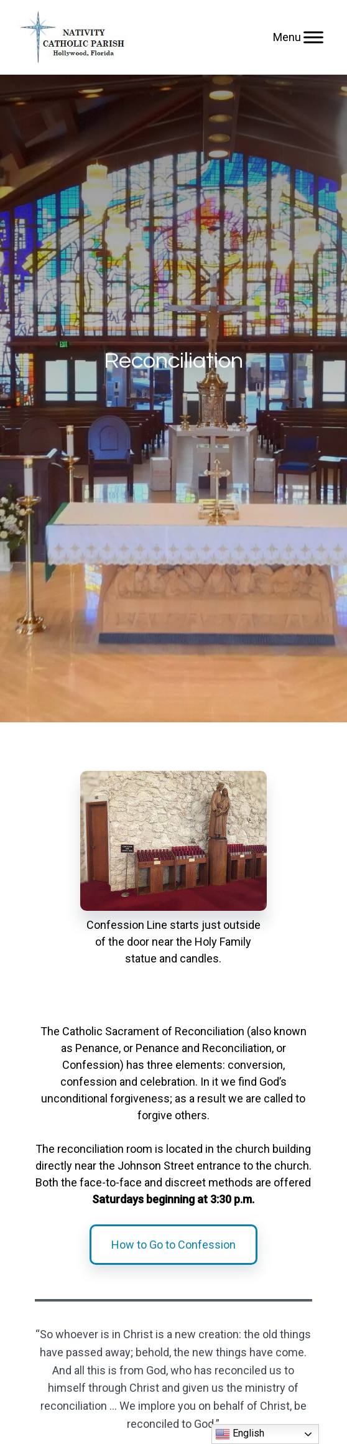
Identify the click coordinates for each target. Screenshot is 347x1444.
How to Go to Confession (173, 1244)
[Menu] (313, 37)
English (239, 1434)
